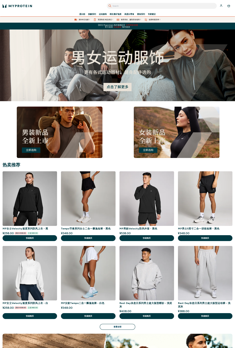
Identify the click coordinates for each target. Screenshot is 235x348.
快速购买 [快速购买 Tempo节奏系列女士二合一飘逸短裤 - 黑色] (88, 238)
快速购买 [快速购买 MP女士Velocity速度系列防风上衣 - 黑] (30, 238)
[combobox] (162, 6)
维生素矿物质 (115, 14)
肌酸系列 (92, 14)
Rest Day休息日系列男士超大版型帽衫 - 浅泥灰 (145, 305)
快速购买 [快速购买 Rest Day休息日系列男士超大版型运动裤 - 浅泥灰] (205, 316)
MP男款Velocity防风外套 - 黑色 (138, 228)
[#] (117, 65)
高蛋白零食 (129, 14)
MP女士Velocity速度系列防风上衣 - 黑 (25, 228)
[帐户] (221, 6)
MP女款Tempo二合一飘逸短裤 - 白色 (82, 303)
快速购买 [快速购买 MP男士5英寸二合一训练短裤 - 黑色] (205, 238)
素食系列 (141, 14)
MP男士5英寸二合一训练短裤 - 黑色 (198, 228)
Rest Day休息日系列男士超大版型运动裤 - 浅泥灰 (204, 305)
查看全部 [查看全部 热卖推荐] (117, 327)
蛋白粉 (82, 14)
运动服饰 (103, 14)
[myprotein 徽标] (17, 6)
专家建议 (152, 14)
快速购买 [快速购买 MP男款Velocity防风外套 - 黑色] (147, 238)
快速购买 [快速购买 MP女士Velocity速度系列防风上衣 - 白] (30, 316)
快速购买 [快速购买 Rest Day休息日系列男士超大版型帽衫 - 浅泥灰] (147, 316)
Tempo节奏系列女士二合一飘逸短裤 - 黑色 (86, 228)
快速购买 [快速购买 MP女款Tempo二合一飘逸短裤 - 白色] (88, 316)
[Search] (110, 6)
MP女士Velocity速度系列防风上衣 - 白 (25, 303)
